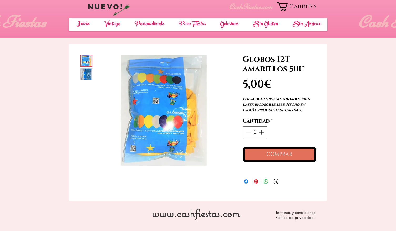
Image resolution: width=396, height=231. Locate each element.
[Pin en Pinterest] (256, 181)
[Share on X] (276, 181)
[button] (302, 6)
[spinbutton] (255, 132)
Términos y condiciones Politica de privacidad (295, 215)
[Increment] (262, 132)
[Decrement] (247, 132)
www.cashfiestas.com (196, 213)
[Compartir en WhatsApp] (266, 181)
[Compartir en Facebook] (246, 181)
